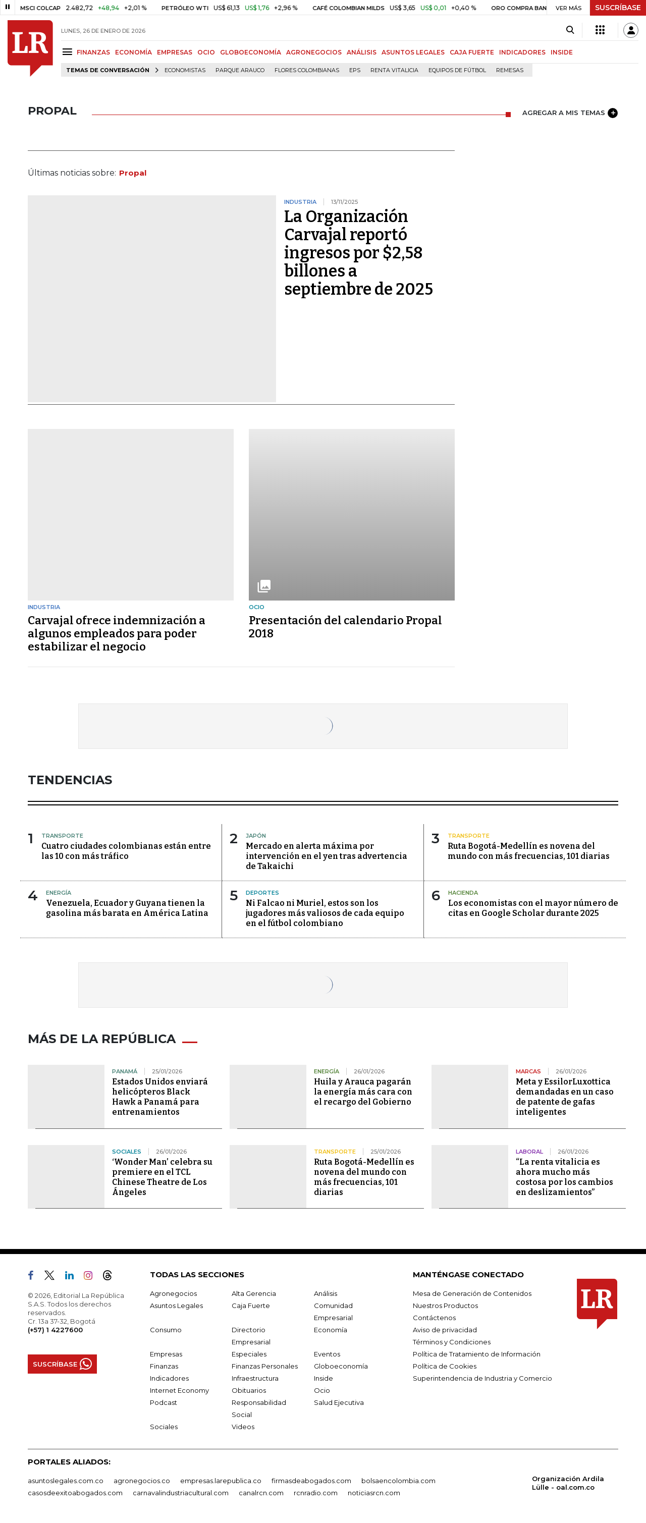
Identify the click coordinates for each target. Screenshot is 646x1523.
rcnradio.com (316, 1493)
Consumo (166, 1330)
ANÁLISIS (361, 52)
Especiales (249, 1354)
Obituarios (249, 1390)
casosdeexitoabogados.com (75, 1493)
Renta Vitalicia (394, 70)
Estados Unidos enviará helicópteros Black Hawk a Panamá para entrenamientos (160, 1097)
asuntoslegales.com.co (65, 1481)
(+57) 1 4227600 (55, 1330)
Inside (323, 1378)
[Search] (570, 30)
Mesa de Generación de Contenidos (472, 1293)
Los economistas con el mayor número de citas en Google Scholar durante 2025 (533, 908)
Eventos (327, 1354)
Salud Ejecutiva (339, 1402)
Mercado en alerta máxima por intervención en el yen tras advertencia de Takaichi (326, 856)
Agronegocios (173, 1293)
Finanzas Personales (265, 1366)
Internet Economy (179, 1390)
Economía (330, 1330)
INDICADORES (522, 52)
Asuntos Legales (176, 1305)
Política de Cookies (444, 1366)
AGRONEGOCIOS (314, 52)
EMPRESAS (174, 52)
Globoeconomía (341, 1366)
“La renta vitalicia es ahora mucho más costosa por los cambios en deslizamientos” (564, 1177)
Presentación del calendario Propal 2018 (345, 627)
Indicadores (169, 1378)
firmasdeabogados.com (311, 1481)
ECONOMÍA (133, 52)
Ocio (322, 1390)
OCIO (206, 52)
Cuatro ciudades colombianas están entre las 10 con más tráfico (126, 851)
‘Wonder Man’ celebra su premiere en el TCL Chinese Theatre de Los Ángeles (162, 1177)
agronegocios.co (142, 1481)
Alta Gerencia (254, 1293)
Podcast (163, 1402)
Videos (243, 1427)
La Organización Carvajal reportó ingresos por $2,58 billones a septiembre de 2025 (358, 253)
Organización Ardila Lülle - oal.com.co (568, 1483)
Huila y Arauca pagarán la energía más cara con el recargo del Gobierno (363, 1092)
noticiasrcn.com (374, 1493)
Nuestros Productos (445, 1305)
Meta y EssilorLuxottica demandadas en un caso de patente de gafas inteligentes (565, 1097)
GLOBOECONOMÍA (250, 52)
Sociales (164, 1427)
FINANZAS (93, 52)
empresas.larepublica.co (220, 1481)
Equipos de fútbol (457, 70)
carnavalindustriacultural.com (181, 1493)
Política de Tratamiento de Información (477, 1354)
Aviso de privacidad (445, 1330)
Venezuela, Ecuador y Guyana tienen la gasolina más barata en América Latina (127, 908)
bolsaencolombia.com (398, 1481)
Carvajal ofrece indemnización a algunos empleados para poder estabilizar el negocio (116, 634)
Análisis (325, 1293)
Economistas (185, 70)
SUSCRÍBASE (618, 7)
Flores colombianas (307, 70)
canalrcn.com (261, 1493)
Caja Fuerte (251, 1305)
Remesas (509, 70)
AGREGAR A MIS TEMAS (570, 113)
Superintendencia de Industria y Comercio (482, 1378)
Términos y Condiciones (452, 1342)
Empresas (166, 1354)
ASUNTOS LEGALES (413, 52)
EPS (354, 70)
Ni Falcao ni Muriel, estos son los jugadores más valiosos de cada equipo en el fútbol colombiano (325, 913)
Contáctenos (434, 1318)
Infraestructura (255, 1378)
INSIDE (562, 52)
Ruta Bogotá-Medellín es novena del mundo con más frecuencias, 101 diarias (529, 851)
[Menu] (69, 52)
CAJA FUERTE (472, 52)
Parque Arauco (240, 70)
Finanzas (164, 1366)
